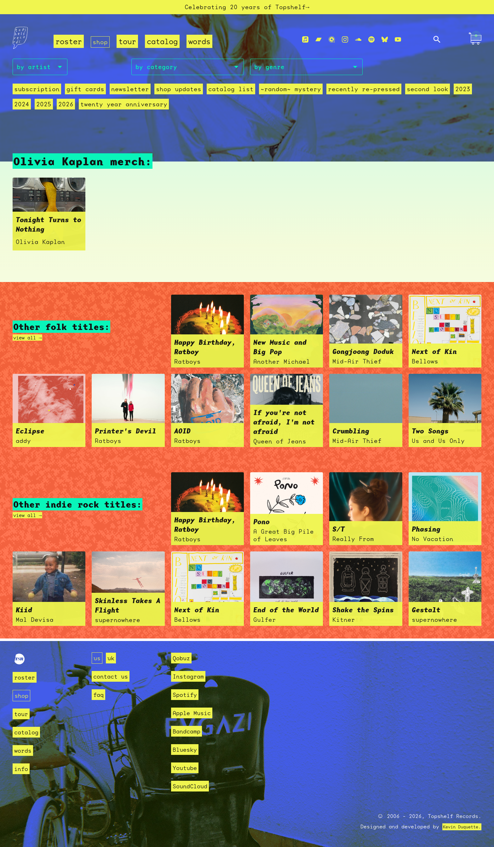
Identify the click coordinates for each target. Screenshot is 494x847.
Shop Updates (178, 94)
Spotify (187, 694)
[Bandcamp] (318, 42)
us (98, 657)
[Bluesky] (384, 42)
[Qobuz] (332, 42)
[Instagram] (345, 42)
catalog (164, 44)
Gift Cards (85, 94)
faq (99, 694)
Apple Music (195, 712)
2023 (462, 94)
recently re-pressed (364, 94)
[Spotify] (371, 42)
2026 (65, 109)
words (202, 44)
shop (101, 44)
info (22, 768)
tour (130, 44)
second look (427, 94)
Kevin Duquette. (457, 826)
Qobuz (183, 657)
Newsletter (130, 94)
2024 (21, 109)
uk (113, 657)
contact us (113, 676)
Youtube (187, 767)
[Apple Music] (305, 42)
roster (68, 44)
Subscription (37, 94)
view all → (32, 340)
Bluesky (187, 749)
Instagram (191, 676)
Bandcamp (189, 731)
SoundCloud (193, 786)
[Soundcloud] (358, 42)
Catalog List (231, 94)
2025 (43, 109)
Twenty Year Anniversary (123, 109)
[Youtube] (398, 42)
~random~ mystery (291, 94)
